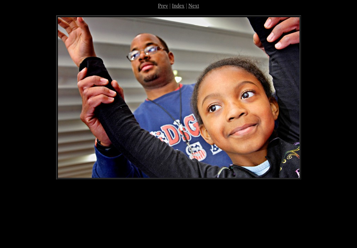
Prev (163, 6)
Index (178, 6)
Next (193, 6)
